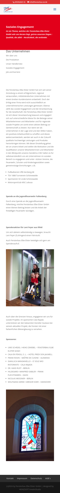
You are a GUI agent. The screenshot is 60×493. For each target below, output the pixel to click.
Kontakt (10, 478)
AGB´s (48, 478)
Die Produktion (12, 59)
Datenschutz (36, 478)
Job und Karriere (13, 72)
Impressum (22, 478)
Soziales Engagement (15, 68)
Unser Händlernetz (14, 64)
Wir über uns (11, 55)
